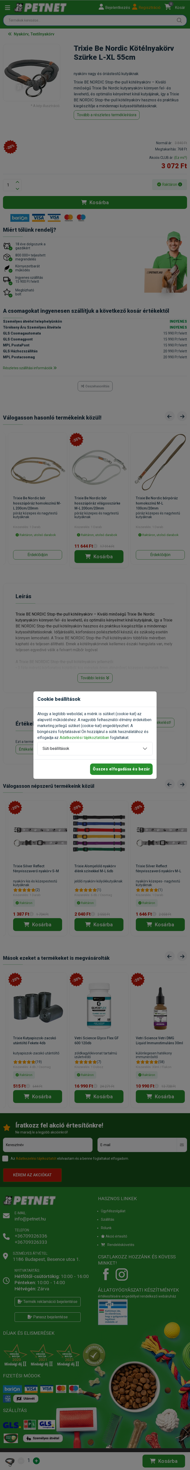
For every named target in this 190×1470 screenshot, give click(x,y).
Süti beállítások (56, 748)
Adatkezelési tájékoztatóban (84, 737)
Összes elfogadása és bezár (121, 769)
